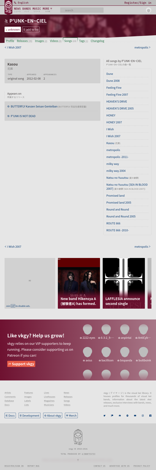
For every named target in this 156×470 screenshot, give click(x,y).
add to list (32, 29)
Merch (73, 415)
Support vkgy (23, 363)
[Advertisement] (30, 279)
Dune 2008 (113, 81)
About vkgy (54, 415)
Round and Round (117, 209)
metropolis (113, 150)
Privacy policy (142, 466)
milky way (112, 164)
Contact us (99, 466)
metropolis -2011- (117, 157)
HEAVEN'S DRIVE (116, 101)
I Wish (110, 129)
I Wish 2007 (113, 136)
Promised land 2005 (118, 202)
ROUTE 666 (113, 223)
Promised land (115, 195)
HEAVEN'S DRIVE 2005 (120, 108)
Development (30, 415)
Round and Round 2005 (121, 216)
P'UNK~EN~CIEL (28, 20)
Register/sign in (14, 466)
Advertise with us (119, 466)
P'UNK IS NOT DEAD (22, 116)
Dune (109, 74)
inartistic (89, 454)
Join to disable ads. (18, 305)
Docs (11, 415)
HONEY (110, 115)
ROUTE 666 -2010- (117, 230)
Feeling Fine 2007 (117, 94)
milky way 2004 (116, 171)
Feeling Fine (113, 87)
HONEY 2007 (114, 122)
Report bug (33, 466)
